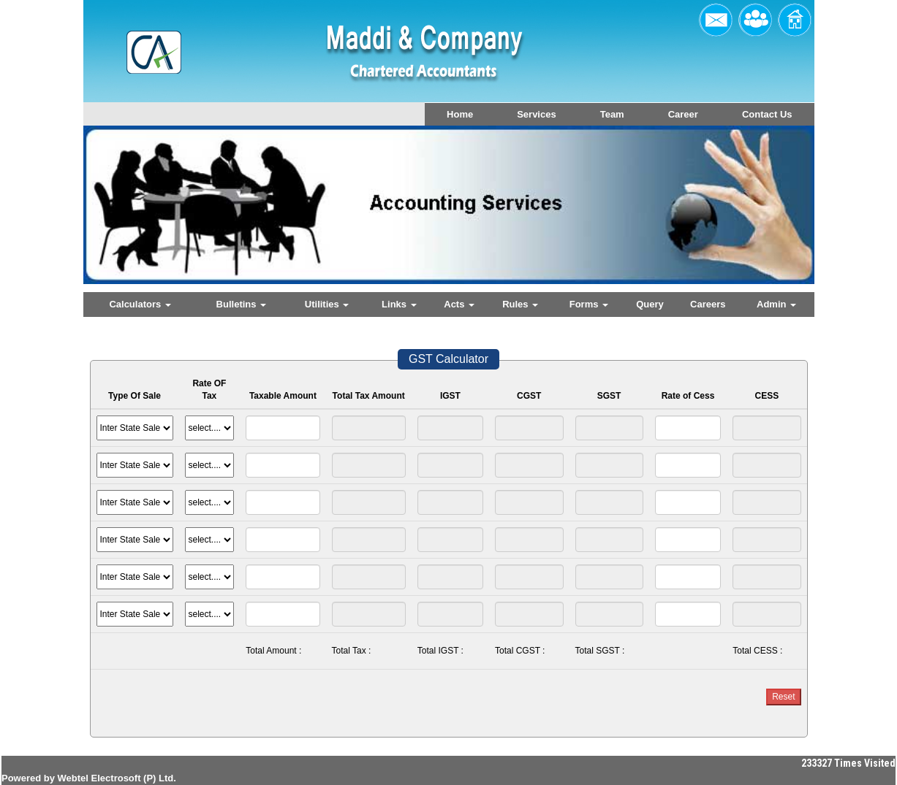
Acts (459, 304)
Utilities (327, 304)
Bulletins (241, 304)
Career (683, 114)
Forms (588, 304)
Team (612, 114)
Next (747, 217)
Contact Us (767, 114)
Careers (707, 304)
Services (536, 114)
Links (399, 304)
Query (650, 304)
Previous (143, 217)
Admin (776, 304)
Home (460, 114)
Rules (520, 304)
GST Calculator (448, 359)
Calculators (139, 304)
